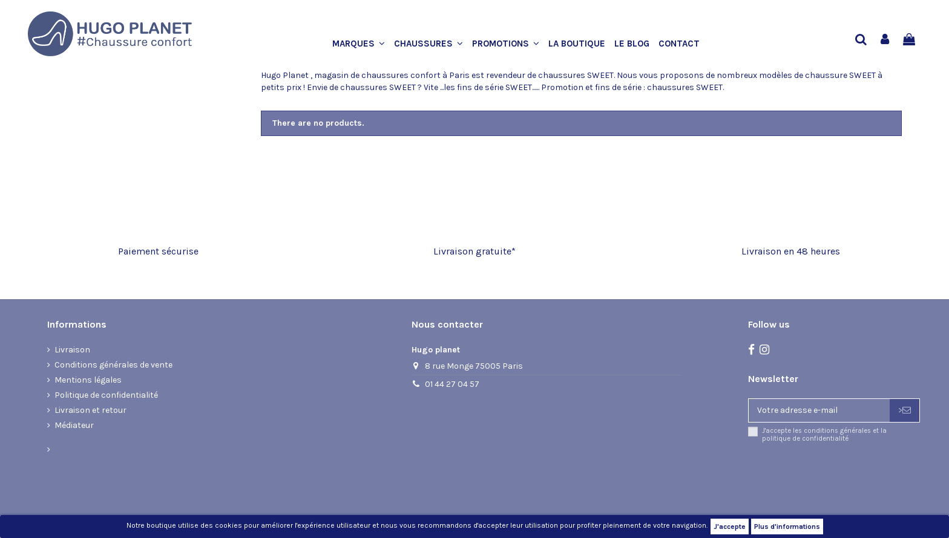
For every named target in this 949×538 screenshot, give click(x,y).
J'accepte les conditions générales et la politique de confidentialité (824, 434)
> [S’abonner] (904, 410)
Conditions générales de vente (113, 365)
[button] (363, 43)
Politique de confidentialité (106, 395)
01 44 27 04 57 (452, 384)
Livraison (72, 350)
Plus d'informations (787, 526)
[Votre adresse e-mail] (819, 410)
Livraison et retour (90, 410)
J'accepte (730, 526)
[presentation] (849, 474)
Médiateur (74, 425)
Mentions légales (88, 380)
